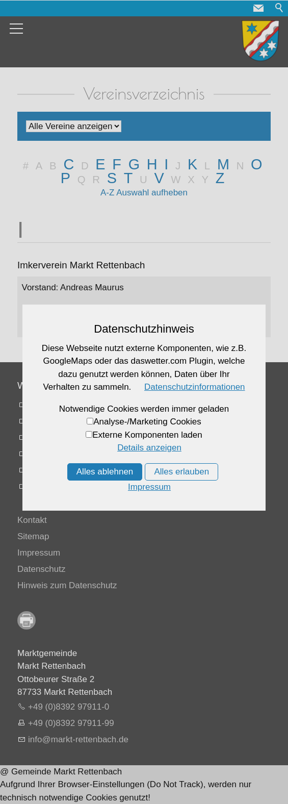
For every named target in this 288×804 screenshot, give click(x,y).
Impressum (38, 553)
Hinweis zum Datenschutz (67, 585)
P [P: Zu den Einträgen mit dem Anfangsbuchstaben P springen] (65, 178)
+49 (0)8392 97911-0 (68, 707)
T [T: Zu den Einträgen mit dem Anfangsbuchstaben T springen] (128, 178)
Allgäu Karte (51, 486)
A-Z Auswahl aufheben (144, 192)
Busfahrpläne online (66, 454)
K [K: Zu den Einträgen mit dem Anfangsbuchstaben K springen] (192, 164)
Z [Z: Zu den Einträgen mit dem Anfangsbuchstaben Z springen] (220, 178)
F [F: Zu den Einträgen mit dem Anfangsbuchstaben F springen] (116, 164)
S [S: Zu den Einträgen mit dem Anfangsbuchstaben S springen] (112, 178)
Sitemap (33, 536)
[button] (258, 8)
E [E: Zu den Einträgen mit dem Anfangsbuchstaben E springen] (100, 164)
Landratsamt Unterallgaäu (78, 405)
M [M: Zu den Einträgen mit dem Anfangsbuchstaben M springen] (223, 164)
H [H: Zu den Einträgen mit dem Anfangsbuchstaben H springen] (152, 164)
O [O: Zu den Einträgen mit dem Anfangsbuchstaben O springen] (256, 164)
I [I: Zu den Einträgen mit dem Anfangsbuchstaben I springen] (166, 164)
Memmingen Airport (65, 437)
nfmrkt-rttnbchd (78, 739)
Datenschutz (41, 569)
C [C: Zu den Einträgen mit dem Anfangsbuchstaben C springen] (68, 164)
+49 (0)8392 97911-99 (71, 723)
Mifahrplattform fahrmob (74, 470)
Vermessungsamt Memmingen (86, 421)
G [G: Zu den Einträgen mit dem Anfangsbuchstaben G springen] (134, 164)
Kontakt (32, 520)
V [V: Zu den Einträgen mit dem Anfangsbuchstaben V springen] (159, 178)
